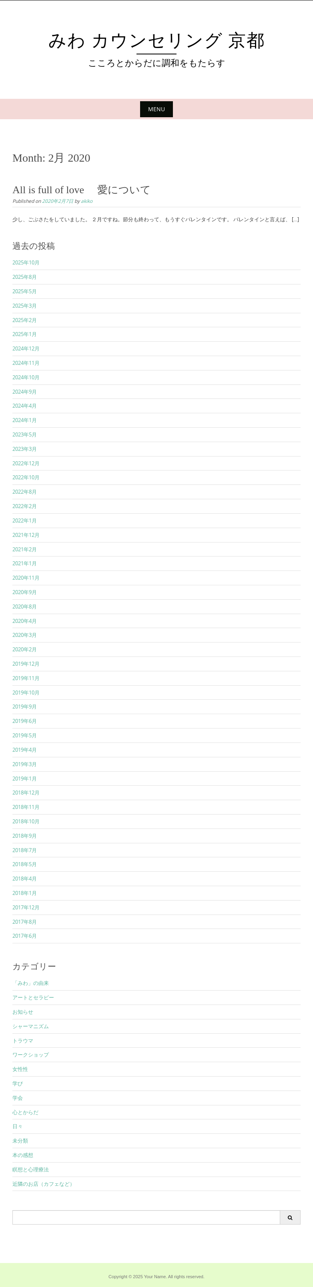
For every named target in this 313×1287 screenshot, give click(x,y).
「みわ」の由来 (30, 983)
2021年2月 (24, 549)
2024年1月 (24, 420)
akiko (86, 201)
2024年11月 (26, 362)
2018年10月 (26, 821)
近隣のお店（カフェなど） (43, 1183)
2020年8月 (24, 606)
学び (17, 1083)
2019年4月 (24, 749)
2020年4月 (24, 620)
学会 (17, 1097)
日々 (17, 1126)
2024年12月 (26, 348)
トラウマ (22, 1040)
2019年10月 (26, 692)
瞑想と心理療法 (30, 1169)
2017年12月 (26, 907)
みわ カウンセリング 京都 (165, 40)
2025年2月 (24, 320)
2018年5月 (24, 864)
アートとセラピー (33, 997)
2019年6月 (24, 721)
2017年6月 (24, 935)
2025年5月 (24, 291)
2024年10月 (26, 377)
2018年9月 (24, 835)
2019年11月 (26, 678)
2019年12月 (26, 663)
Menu (156, 109)
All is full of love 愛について (81, 190)
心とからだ (25, 1112)
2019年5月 (24, 735)
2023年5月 (24, 434)
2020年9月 (24, 592)
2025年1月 (24, 334)
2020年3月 (24, 634)
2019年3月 (24, 764)
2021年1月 (24, 563)
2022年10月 (26, 477)
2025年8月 (24, 276)
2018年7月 (24, 850)
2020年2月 (24, 649)
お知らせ (22, 1011)
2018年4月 (24, 878)
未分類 (20, 1140)
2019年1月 (24, 778)
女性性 (20, 1069)
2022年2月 (24, 506)
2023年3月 (24, 448)
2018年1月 (24, 893)
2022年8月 (24, 491)
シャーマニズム (30, 1026)
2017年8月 (24, 921)
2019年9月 (24, 706)
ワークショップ (30, 1054)
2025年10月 (26, 262)
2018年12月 (26, 792)
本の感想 (22, 1155)
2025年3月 (24, 305)
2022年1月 (24, 520)
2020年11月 (26, 577)
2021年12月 (26, 534)
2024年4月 (24, 405)
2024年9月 (24, 391)
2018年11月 (26, 807)
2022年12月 (26, 463)
